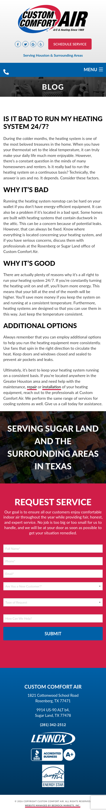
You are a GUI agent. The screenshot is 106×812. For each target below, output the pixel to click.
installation (51, 387)
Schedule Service (70, 44)
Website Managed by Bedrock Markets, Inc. (52, 805)
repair (32, 387)
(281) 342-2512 (53, 724)
